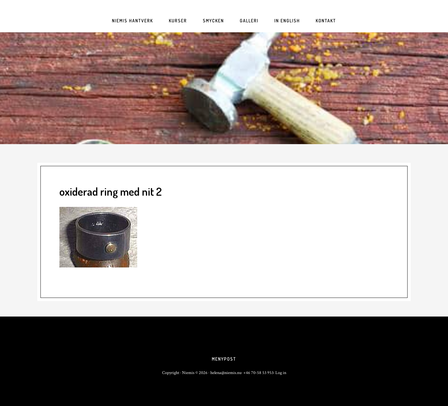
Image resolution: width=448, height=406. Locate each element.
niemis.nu (224, 88)
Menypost (224, 359)
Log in (280, 373)
